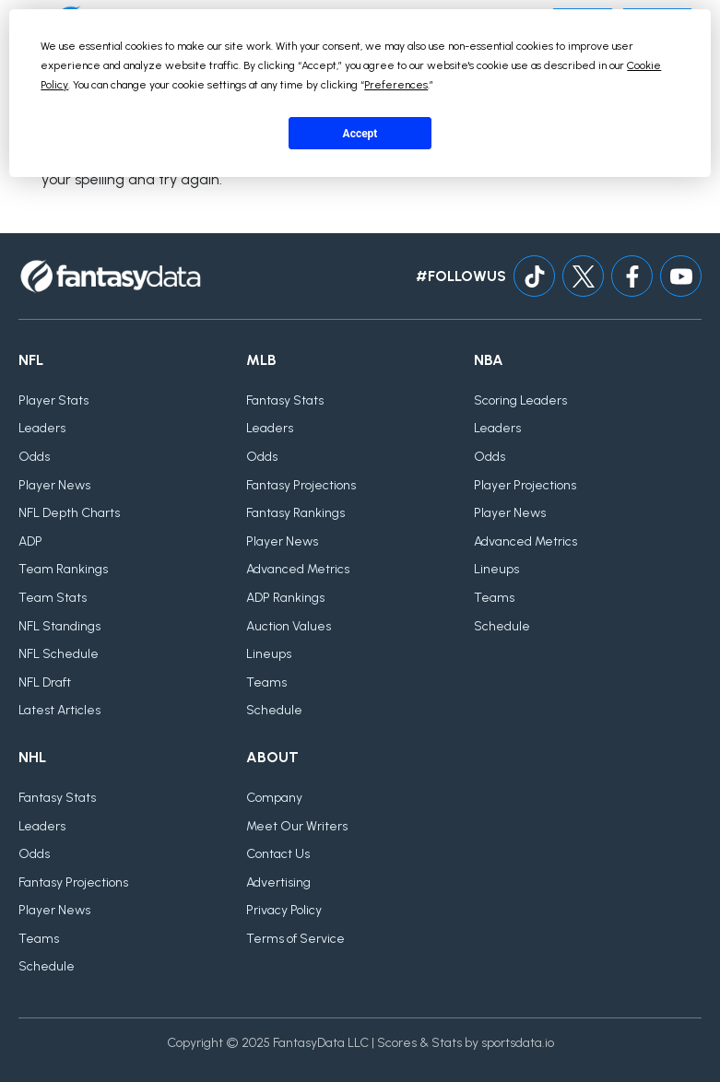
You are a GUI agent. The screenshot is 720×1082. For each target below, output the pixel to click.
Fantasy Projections (301, 485)
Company (274, 798)
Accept (360, 133)
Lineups (268, 654)
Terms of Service (295, 939)
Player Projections (525, 485)
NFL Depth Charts (69, 513)
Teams (266, 682)
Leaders (41, 428)
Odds (34, 457)
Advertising (278, 882)
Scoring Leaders (520, 400)
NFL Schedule (58, 654)
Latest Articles (59, 710)
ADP (30, 541)
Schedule (274, 710)
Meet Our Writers (297, 826)
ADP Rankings (285, 598)
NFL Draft (44, 682)
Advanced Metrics (297, 569)
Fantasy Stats (285, 400)
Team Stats (52, 598)
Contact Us (278, 854)
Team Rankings (63, 569)
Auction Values (288, 626)
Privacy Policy (284, 910)
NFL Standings (59, 626)
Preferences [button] (396, 84)
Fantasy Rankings (295, 513)
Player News (54, 485)
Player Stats (53, 400)
